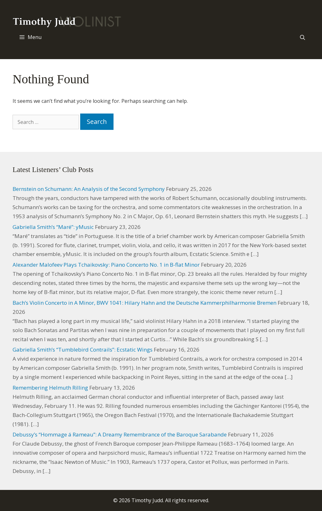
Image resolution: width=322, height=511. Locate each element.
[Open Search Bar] (302, 37)
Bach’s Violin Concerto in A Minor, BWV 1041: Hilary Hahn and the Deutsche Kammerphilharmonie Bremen (144, 302)
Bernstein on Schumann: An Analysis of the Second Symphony (89, 188)
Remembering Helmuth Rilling (50, 387)
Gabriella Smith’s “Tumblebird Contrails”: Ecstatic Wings (83, 349)
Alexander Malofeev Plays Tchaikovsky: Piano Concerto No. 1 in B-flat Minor (106, 264)
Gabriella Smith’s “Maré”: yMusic (53, 227)
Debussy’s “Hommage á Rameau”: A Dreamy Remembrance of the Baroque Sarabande (120, 434)
